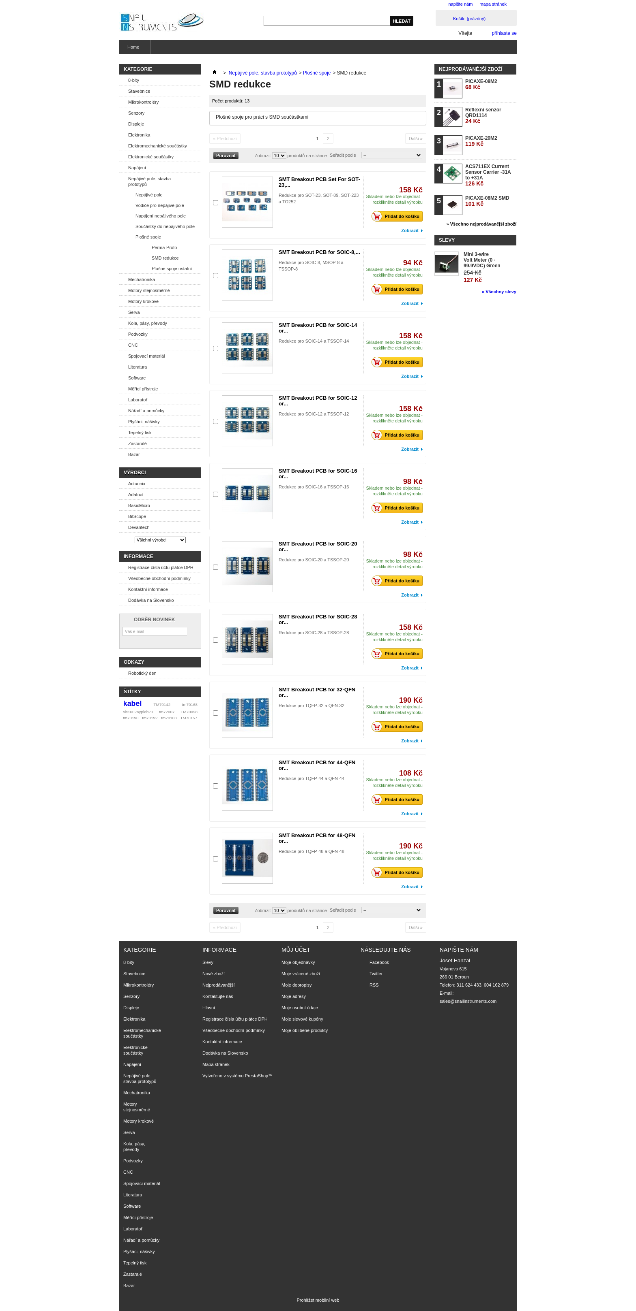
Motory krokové (143, 301)
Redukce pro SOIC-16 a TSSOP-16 (314, 486)
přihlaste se (504, 33)
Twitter (376, 973)
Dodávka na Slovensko (151, 600)
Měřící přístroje (143, 388)
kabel (132, 703)
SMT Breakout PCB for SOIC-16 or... (318, 474)
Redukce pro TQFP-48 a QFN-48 (311, 851)
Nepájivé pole (149, 194)
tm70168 (190, 704)
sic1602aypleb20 (138, 712)
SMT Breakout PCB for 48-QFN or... (317, 838)
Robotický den (142, 673)
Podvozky (138, 334)
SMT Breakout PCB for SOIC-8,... (319, 252)
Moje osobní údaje (299, 1007)
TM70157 (188, 718)
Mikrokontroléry (143, 102)
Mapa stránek (216, 1064)
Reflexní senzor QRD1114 (483, 115)
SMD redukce (165, 258)
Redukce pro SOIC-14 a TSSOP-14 (314, 341)
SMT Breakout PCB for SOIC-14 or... (318, 328)
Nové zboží (213, 973)
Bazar (134, 454)
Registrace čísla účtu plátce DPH (160, 567)
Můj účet (295, 949)
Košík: (469, 18)
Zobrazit (263, 155)
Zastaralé (137, 443)
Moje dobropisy (296, 985)
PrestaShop (256, 1075)
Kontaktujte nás (217, 996)
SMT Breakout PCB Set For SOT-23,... (319, 182)
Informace (138, 556)
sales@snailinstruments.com (468, 1001)
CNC (133, 345)
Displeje (136, 124)
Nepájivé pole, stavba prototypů (149, 181)
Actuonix (136, 483)
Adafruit (136, 494)
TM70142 (162, 704)
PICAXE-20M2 (481, 141)
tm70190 (130, 718)
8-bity (133, 80)
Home (132, 49)
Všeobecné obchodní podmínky (159, 578)
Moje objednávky (298, 962)
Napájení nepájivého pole (160, 215)
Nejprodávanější (218, 985)
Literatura (137, 367)
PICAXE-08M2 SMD (487, 201)
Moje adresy (293, 996)
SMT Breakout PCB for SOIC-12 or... (318, 401)
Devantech (139, 527)
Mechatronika (141, 279)
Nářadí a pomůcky (146, 410)
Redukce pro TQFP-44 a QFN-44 (311, 778)
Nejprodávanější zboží (470, 69)
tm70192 (149, 718)
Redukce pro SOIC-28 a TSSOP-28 (314, 632)
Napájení (137, 167)
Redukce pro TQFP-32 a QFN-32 (311, 705)
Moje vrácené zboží (300, 973)
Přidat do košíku (397, 216)
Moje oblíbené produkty (304, 1030)
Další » (416, 138)
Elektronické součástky (151, 156)
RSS (374, 985)
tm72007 (166, 712)
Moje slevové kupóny (302, 1019)
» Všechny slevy (499, 291)
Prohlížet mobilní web (318, 1300)
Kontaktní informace (148, 589)
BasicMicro (139, 505)
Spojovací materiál (146, 356)
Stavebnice (139, 91)
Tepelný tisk (139, 432)
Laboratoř (137, 399)
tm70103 (168, 718)
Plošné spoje (148, 236)
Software (137, 377)
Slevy (447, 240)
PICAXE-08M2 (481, 84)
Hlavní (208, 1007)
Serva (134, 312)
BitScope (137, 516)
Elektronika (139, 134)
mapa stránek (493, 4)
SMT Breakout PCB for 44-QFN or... (317, 765)
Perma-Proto (164, 247)
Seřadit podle (343, 155)
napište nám (460, 4)
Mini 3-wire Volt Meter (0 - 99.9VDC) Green (482, 260)
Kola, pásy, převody (147, 323)
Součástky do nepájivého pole (165, 226)
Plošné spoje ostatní (172, 268)
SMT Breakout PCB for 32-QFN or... (317, 692)
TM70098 (189, 712)
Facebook (379, 962)
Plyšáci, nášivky (144, 421)
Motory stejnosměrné (149, 290)
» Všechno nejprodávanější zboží (481, 224)
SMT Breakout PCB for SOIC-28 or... (318, 619)
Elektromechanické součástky (157, 145)
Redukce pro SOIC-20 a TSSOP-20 (314, 559)
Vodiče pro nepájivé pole (159, 205)
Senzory (136, 113)
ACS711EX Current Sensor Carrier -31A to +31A (488, 175)
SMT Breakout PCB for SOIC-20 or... (318, 546)
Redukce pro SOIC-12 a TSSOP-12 (314, 413)
